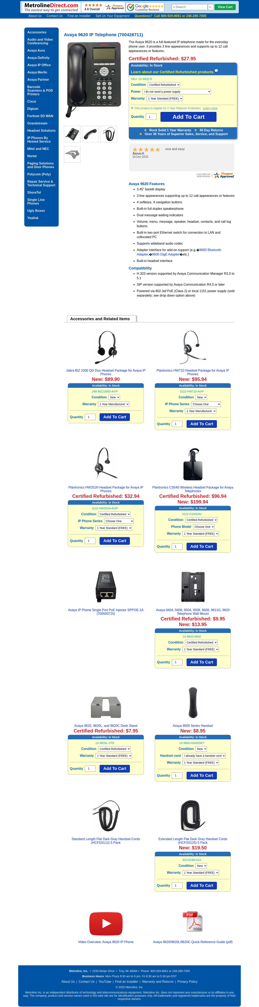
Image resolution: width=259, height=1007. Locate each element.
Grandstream (37, 123)
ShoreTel (34, 192)
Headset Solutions (41, 130)
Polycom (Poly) (39, 174)
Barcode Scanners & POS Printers (40, 90)
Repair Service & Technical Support (41, 183)
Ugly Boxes (36, 210)
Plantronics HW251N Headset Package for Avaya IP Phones (105, 489)
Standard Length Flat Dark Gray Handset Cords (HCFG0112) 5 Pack (106, 840)
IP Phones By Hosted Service (39, 139)
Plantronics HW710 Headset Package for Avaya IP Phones (193, 372)
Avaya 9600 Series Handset (193, 725)
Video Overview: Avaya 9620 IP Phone (106, 942)
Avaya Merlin (37, 72)
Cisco (31, 101)
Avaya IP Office (39, 65)
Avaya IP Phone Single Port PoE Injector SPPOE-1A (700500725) (106, 611)
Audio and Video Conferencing (40, 41)
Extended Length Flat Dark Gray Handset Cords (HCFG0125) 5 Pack (192, 840)
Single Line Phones (36, 201)
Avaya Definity (38, 57)
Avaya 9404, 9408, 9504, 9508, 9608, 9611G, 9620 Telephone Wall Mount (193, 611)
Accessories (36, 32)
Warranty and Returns (158, 981)
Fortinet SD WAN (40, 116)
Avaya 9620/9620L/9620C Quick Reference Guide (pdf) (193, 942)
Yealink (32, 218)
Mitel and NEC (38, 149)
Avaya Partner (38, 79)
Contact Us (55, 16)
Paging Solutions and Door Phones (40, 165)
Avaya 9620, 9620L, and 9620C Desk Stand (105, 725)
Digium (32, 108)
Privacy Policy (187, 981)
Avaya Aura (36, 50)
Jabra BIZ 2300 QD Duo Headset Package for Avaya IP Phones (106, 372)
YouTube (105, 981)
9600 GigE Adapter (165, 254)
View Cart (225, 7)
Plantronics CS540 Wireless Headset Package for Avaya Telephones (192, 489)
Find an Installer (79, 16)
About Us (35, 16)
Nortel (32, 156)
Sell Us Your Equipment (113, 16)
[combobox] (190, 7)
